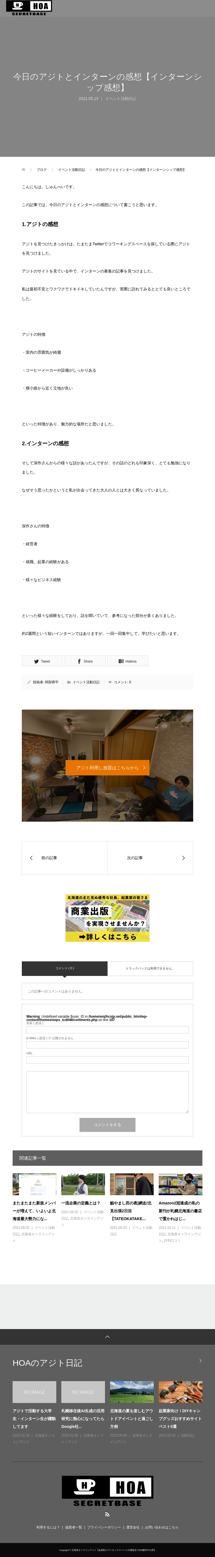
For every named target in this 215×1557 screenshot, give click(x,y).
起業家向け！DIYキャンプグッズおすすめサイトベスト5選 (180, 1419)
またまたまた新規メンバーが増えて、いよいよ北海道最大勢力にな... (34, 1211)
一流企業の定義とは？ (81, 1203)
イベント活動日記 (120, 98)
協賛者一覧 (73, 1527)
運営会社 (133, 1527)
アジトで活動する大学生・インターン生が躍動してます (34, 1419)
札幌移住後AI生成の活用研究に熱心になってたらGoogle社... (82, 1419)
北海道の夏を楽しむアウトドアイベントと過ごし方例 (131, 1419)
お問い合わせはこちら (162, 1527)
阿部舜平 (52, 682)
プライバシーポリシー (104, 1527)
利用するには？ (48, 1527)
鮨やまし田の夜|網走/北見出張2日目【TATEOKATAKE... (130, 1211)
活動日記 (187, 1435)
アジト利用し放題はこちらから (107, 767)
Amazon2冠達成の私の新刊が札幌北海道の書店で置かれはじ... (180, 1211)
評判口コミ (172, 1241)
